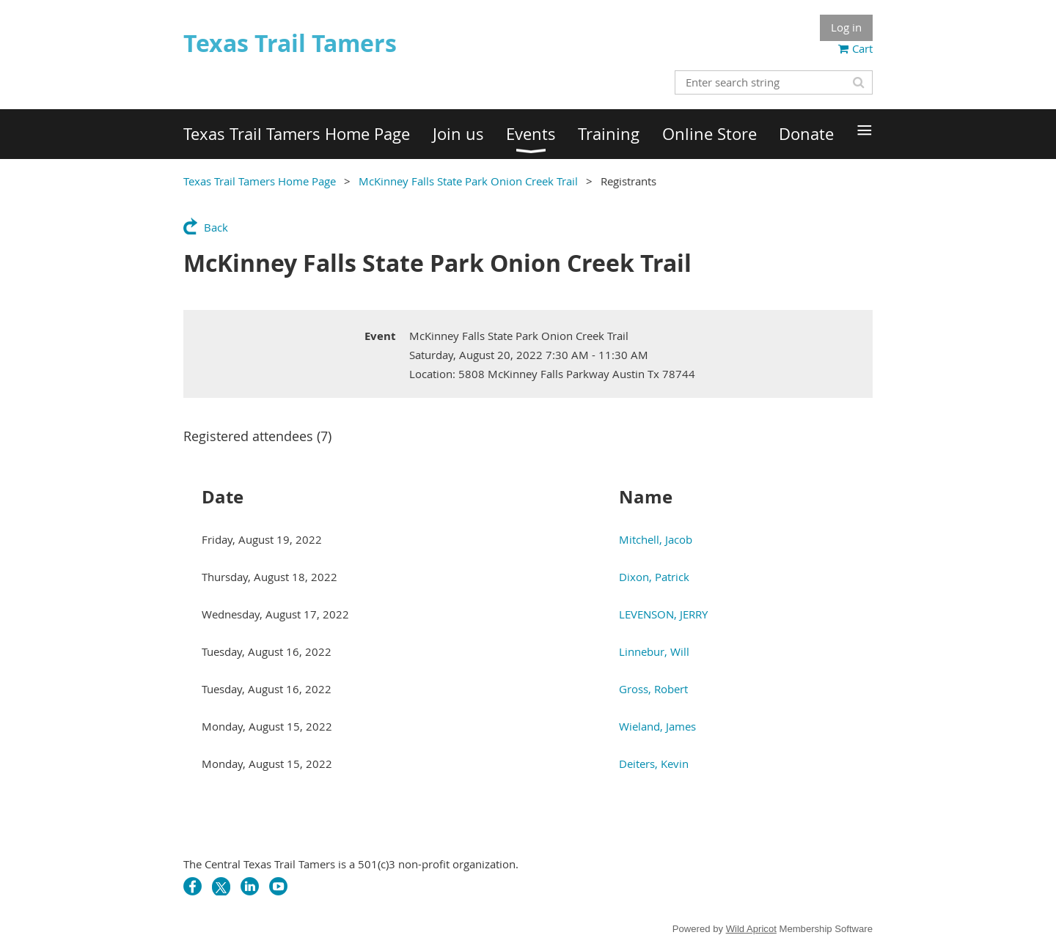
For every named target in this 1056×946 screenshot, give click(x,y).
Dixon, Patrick (654, 576)
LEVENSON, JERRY (663, 614)
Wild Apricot (751, 928)
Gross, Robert (653, 688)
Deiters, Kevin (654, 763)
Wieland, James (657, 726)
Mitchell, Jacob (655, 539)
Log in (846, 27)
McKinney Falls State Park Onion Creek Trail (468, 181)
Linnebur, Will (654, 651)
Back (216, 227)
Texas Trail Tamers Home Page (259, 181)
